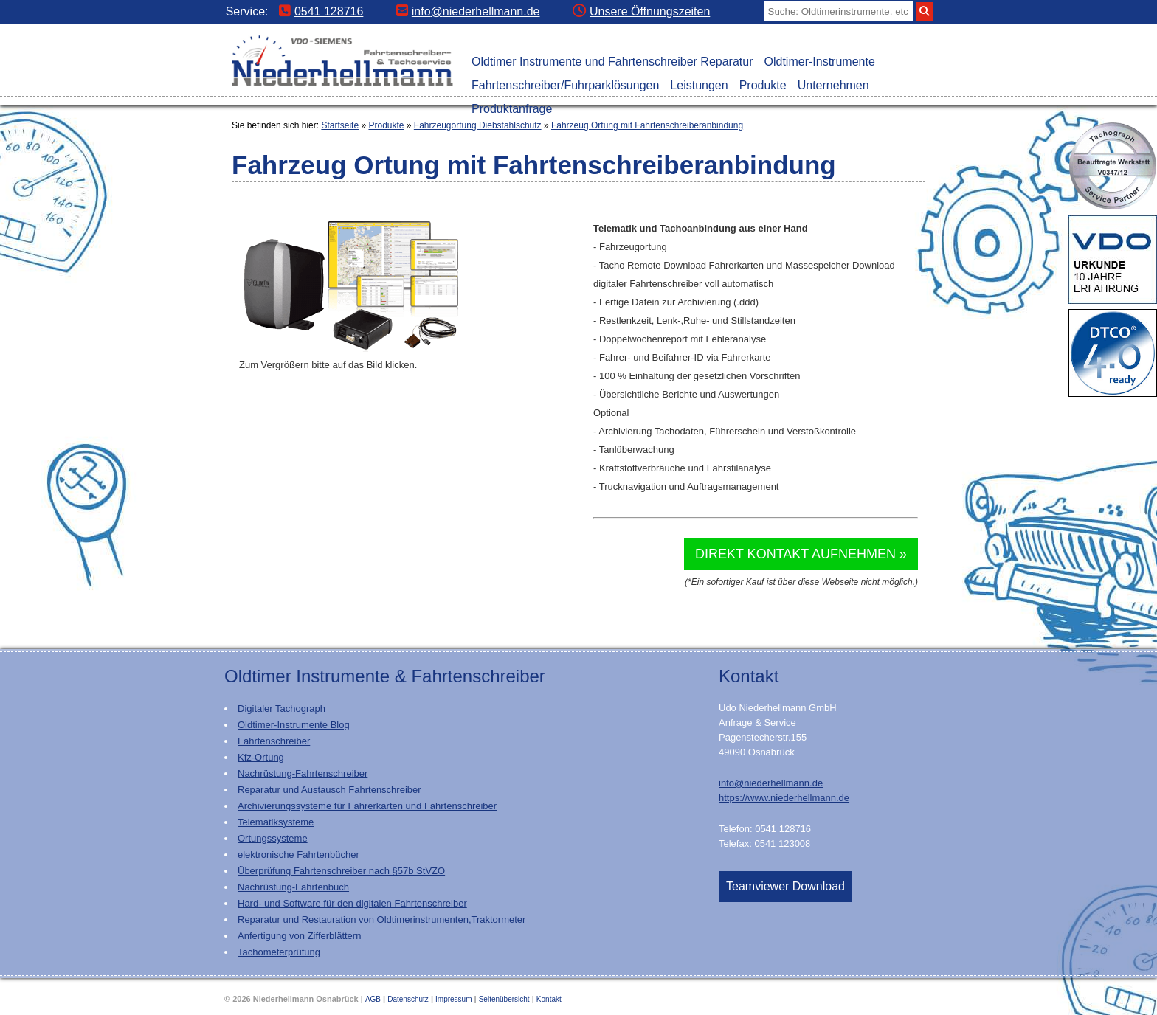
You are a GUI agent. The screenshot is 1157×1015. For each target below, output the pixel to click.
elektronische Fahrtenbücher (298, 854)
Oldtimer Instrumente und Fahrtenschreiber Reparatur (612, 61)
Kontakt (549, 999)
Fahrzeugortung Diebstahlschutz (478, 125)
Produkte (763, 85)
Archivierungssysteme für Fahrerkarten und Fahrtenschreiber (367, 805)
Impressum (453, 999)
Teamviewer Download (785, 886)
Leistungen (699, 85)
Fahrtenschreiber (274, 740)
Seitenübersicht (504, 999)
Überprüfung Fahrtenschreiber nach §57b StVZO (341, 870)
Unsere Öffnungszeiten (641, 11)
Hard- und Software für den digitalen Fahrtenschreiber (352, 903)
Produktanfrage (512, 109)
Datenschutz (408, 999)
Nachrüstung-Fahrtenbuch (293, 887)
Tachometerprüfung (279, 951)
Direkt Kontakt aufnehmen (795, 554)
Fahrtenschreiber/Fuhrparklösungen (565, 85)
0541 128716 (321, 11)
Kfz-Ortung (261, 757)
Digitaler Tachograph (281, 708)
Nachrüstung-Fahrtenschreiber (302, 773)
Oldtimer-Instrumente (819, 61)
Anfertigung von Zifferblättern (299, 935)
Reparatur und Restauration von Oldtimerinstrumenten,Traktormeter (381, 919)
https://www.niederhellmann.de (784, 797)
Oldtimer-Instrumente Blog (294, 724)
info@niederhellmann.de (468, 11)
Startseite (340, 125)
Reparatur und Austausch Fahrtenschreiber (329, 789)
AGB (373, 999)
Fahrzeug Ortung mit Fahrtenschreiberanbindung (647, 125)
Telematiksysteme (276, 822)
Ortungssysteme (273, 838)
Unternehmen (833, 85)
